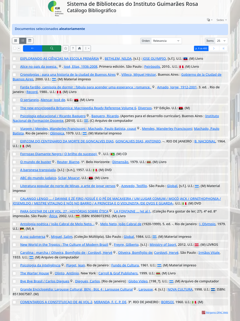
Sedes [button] (220, 20)
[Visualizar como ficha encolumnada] (22, 41)
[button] (73, 48)
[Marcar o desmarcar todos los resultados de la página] (14, 48)
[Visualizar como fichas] (15, 41)
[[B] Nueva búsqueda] (52, 48)
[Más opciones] (87, 48)
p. (201, 48)
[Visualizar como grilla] (30, 41)
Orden (146, 41)
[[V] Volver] (32, 48)
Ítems (210, 41)
